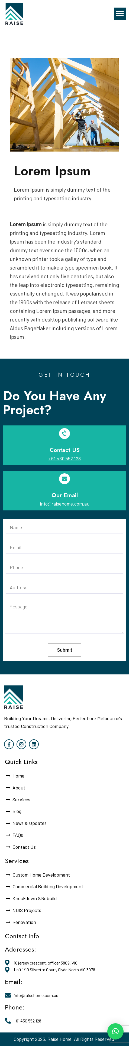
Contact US (65, 449)
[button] (120, 14)
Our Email (64, 495)
